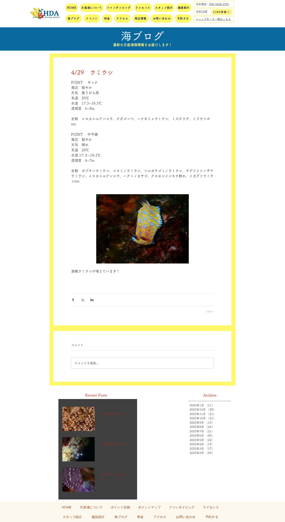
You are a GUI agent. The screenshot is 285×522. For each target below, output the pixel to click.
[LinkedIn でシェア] (92, 300)
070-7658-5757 (219, 4)
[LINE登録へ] (222, 12)
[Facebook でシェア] (73, 300)
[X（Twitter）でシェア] (82, 300)
